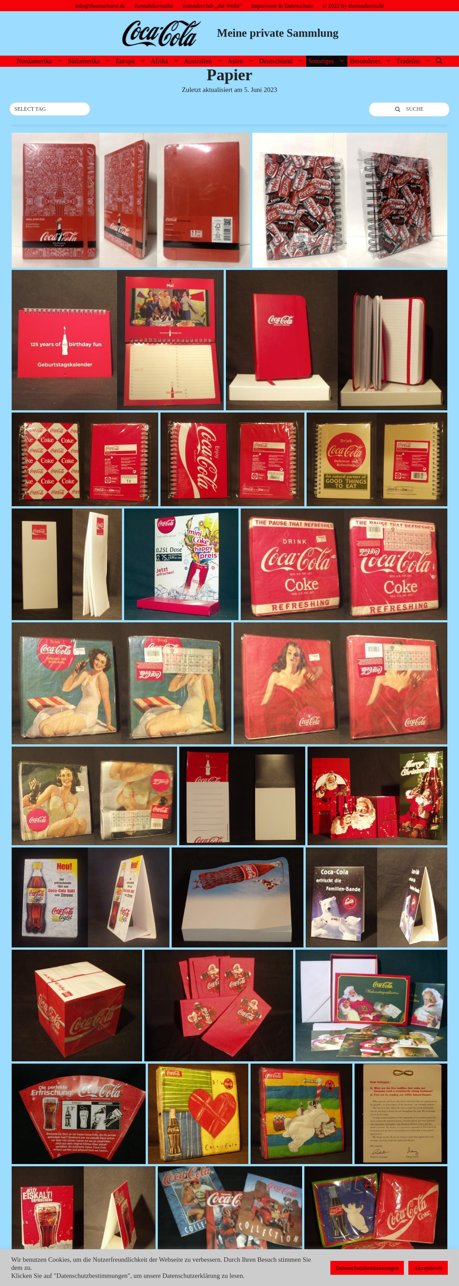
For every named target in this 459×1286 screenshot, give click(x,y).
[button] (50, 109)
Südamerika (90, 61)
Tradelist (414, 61)
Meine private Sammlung (277, 33)
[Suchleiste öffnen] (439, 61)
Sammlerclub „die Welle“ (212, 5)
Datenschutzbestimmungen (367, 1267)
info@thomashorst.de (100, 5)
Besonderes (372, 61)
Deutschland (282, 61)
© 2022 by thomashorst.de (353, 5)
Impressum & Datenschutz (282, 5)
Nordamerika (41, 61)
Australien (204, 61)
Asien (242, 61)
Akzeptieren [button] (428, 1267)
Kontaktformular (153, 5)
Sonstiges (328, 61)
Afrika (166, 61)
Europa (132, 61)
